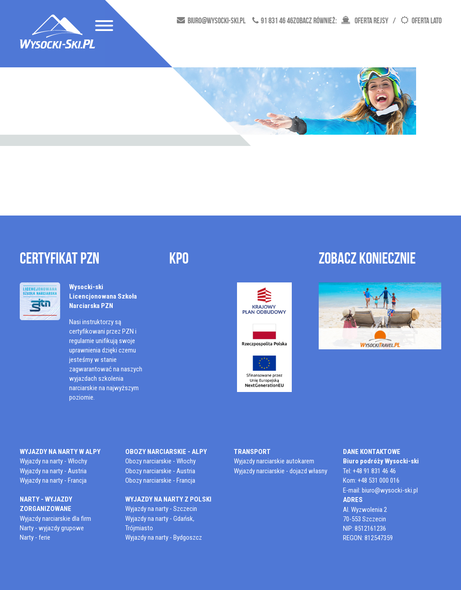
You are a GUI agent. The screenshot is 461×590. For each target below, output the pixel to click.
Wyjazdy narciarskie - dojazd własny (280, 471)
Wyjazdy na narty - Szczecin (161, 509)
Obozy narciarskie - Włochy (160, 461)
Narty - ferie (35, 537)
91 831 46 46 (277, 20)
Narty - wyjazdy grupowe (52, 528)
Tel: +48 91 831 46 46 (369, 471)
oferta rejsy (371, 20)
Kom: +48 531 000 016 (371, 480)
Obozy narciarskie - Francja (160, 480)
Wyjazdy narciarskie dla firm (55, 519)
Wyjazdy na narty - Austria (53, 471)
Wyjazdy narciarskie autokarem (274, 461)
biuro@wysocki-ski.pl (217, 20)
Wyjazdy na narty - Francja (53, 480)
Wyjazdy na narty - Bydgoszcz (163, 537)
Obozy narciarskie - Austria (160, 471)
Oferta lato (427, 20)
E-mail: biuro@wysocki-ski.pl (380, 490)
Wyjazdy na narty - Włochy (53, 461)
